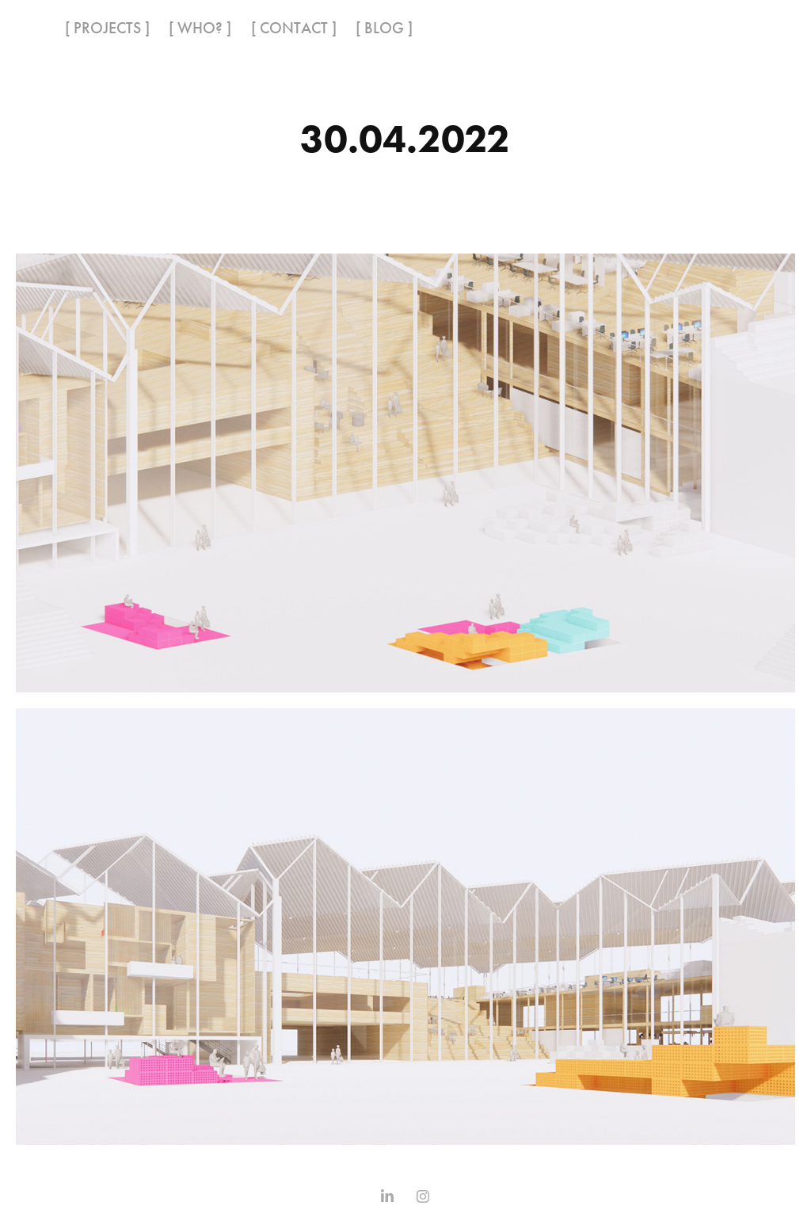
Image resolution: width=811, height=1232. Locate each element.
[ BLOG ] (384, 27)
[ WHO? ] (200, 27)
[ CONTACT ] (294, 27)
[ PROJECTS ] (107, 27)
